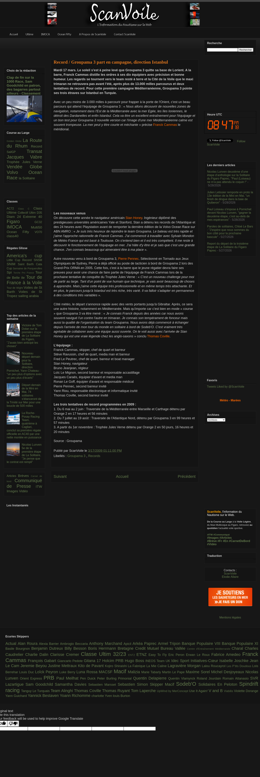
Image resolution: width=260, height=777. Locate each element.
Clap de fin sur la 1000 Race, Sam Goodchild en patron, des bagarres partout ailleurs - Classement (24, 85)
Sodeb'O (187, 684)
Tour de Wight (15, 287)
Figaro (20, 221)
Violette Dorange (246, 691)
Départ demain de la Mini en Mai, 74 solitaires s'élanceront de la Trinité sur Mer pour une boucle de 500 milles (24, 395)
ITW (39, 486)
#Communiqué (221, 534)
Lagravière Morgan (185, 665)
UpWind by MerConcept (173, 691)
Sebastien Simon (134, 684)
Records (94, 456)
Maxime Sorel (198, 672)
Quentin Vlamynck (182, 678)
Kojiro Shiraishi (116, 666)
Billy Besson (76, 648)
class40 (12, 236)
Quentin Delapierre (150, 678)
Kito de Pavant (91, 665)
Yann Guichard (16, 696)
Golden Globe (15, 141)
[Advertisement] (124, 46)
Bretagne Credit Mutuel (139, 648)
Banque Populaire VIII (202, 643)
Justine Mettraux (63, 665)
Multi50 (36, 227)
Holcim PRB (113, 660)
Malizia (134, 672)
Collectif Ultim (27, 212)
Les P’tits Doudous (239, 666)
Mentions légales (230, 617)
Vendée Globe (24, 166)
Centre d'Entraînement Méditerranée (209, 648)
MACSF (106, 672)
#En (225, 541)
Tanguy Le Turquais (36, 691)
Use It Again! (199, 691)
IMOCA (19, 226)
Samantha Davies (71, 684)
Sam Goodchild (40, 684)
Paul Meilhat (68, 678)
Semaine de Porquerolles (27, 268)
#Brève (212, 541)
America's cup (24, 255)
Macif (121, 671)
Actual (11, 643)
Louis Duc (27, 672)
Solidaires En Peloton (218, 684)
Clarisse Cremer (65, 654)
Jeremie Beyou (34, 665)
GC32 (38, 222)
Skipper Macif (163, 684)
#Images (213, 537)
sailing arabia (28, 296)
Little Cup (14, 260)
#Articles (226, 537)
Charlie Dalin (37, 654)
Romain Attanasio (236, 678)
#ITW (210, 534)
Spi (10, 272)
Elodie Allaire (230, 576)
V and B (216, 690)
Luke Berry (68, 672)
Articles (12, 475)
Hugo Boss (135, 660)
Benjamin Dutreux (48, 648)
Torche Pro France (24, 272)
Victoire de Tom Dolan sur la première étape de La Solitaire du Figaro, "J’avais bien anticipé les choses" (24, 336)
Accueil (122, 476)
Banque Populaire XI (240, 643)
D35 (39, 212)
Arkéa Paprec (145, 643)
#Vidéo (211, 544)
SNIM (12, 264)
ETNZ (142, 654)
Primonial (125, 678)
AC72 (12, 208)
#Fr (220, 541)
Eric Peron (177, 655)
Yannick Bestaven (44, 695)
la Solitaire (27, 178)
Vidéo (23, 491)
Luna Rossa (87, 672)
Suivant (60, 476)
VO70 (38, 232)
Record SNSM (32, 260)
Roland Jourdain (210, 678)
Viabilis (229, 691)
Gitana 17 (93, 660)
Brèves (24, 476)
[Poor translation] (13, 724)
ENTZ (132, 655)
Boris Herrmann (103, 648)
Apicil (128, 644)
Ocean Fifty (21, 232)
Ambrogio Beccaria (74, 644)
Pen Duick (88, 678)
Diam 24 (15, 217)
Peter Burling (107, 678)
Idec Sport (181, 660)
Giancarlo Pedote (70, 661)
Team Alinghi (62, 690)
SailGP (17, 151)
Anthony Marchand (106, 643)
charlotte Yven (102, 696)
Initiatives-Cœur (204, 660)
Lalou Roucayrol (214, 666)
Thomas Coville (88, 690)
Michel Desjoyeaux (228, 672)
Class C (25, 208)
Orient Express (32, 678)
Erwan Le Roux (198, 655)
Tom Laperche (144, 690)
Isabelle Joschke (234, 660)
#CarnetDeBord (239, 541)
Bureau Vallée (174, 648)
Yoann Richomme (76, 695)
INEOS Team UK (158, 661)
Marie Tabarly (151, 672)
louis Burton (121, 696)
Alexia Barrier (49, 644)
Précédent (187, 476)
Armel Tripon (170, 643)
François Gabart (42, 660)
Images (13, 491)
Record (36, 146)
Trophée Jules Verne (24, 162)
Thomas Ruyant (116, 690)
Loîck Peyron (47, 672)
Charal (238, 648)
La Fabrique (137, 666)
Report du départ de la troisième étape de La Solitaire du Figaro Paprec (227, 247)
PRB (50, 678)
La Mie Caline (157, 666)
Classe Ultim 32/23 (104, 654)
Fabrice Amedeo (226, 654)
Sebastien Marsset (103, 684)
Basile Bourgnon (18, 648)
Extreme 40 (32, 217)
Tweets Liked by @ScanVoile (225, 386)
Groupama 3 (76, 456)
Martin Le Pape (174, 672)
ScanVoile (230, 573)
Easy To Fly (158, 655)
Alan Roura (28, 643)
